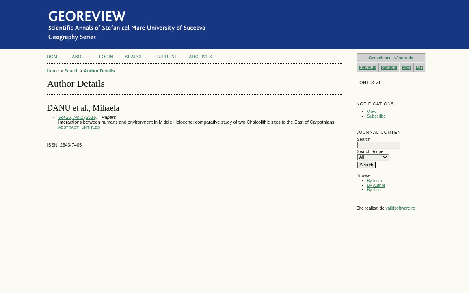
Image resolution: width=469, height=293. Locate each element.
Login (106, 57)
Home (54, 57)
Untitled (90, 127)
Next (406, 67)
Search (134, 57)
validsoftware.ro (400, 208)
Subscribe (376, 116)
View (371, 111)
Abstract (68, 127)
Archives (200, 57)
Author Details (99, 70)
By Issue (375, 181)
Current (166, 57)
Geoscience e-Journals (391, 58)
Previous (367, 67)
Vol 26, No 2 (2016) (78, 117)
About (79, 57)
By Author (376, 185)
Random (389, 67)
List (419, 67)
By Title (374, 190)
